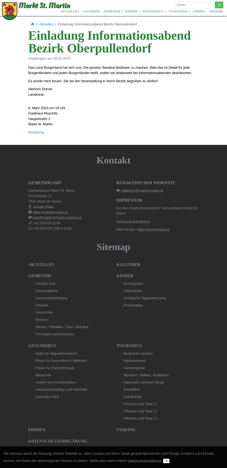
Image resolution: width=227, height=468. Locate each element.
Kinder (124, 275)
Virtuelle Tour (45, 284)
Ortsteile (41, 305)
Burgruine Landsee (138, 353)
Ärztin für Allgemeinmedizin (56, 353)
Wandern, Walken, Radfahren (146, 375)
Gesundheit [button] (153, 11)
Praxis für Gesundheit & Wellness (61, 361)
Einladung (36, 132)
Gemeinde (40, 275)
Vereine (216, 11)
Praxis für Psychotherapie (55, 368)
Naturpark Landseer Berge (144, 382)
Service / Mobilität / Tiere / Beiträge (61, 327)
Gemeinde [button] (112, 11)
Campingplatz (134, 368)
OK (166, 460)
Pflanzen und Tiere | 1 (140, 404)
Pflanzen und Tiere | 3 (140, 418)
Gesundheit (42, 345)
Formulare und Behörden (54, 334)
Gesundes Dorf (47, 397)
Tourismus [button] (177, 11)
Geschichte (44, 312)
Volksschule (133, 291)
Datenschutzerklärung (57, 441)
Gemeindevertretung (51, 298)
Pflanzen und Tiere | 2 (140, 411)
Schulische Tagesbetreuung (145, 298)
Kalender (91, 11)
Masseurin (43, 375)
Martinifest (131, 389)
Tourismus (129, 345)
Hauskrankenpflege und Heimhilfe (61, 389)
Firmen (199, 11)
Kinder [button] (132, 11)
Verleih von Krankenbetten (55, 382)
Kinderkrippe (133, 305)
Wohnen (41, 320)
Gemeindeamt (46, 291)
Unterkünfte (132, 397)
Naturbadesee (134, 361)
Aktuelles (70, 11)
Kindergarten (133, 284)
